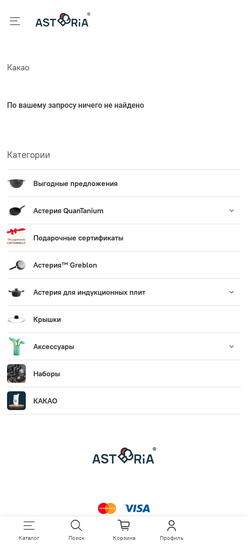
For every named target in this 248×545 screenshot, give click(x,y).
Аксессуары (53, 346)
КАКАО (45, 400)
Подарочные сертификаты (78, 237)
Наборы (46, 373)
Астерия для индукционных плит (89, 292)
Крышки (47, 319)
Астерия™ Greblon (65, 264)
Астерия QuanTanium (68, 210)
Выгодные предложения (75, 183)
